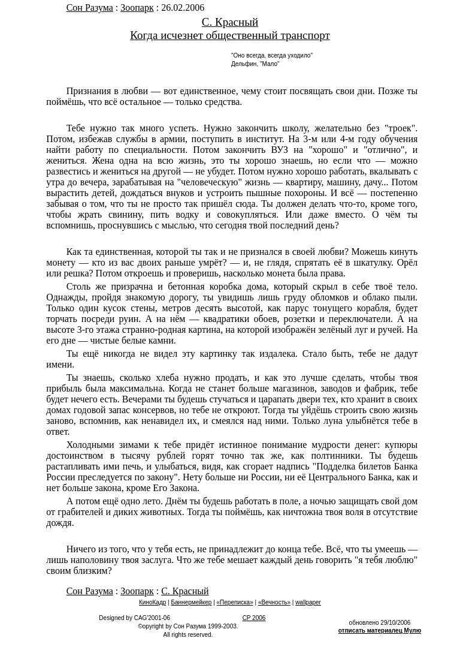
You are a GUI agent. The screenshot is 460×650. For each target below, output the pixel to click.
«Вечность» (274, 602)
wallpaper (308, 602)
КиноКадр (152, 602)
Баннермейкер (191, 602)
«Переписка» (235, 602)
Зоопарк (136, 7)
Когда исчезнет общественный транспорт (230, 35)
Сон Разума (89, 7)
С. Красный (230, 22)
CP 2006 (254, 618)
